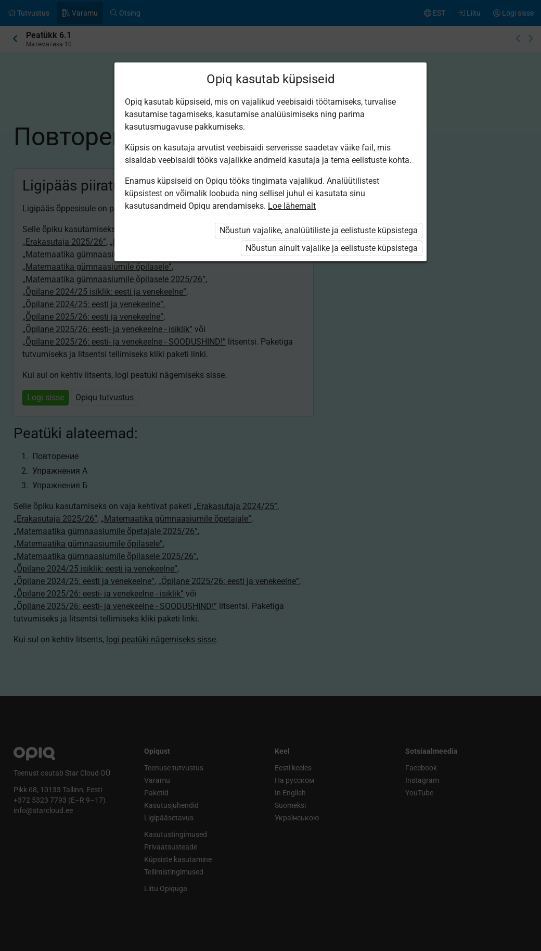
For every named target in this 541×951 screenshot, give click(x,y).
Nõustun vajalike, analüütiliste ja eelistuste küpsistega (319, 230)
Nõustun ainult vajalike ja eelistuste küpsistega (332, 248)
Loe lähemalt (292, 206)
